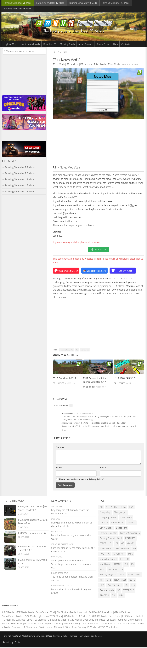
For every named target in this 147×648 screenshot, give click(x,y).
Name (59, 468)
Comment (60, 448)
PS (126, 586)
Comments (63, 406)
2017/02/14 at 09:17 (84, 414)
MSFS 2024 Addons (108, 628)
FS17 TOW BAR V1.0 (124, 379)
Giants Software (122, 549)
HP (134, 549)
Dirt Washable (106, 529)
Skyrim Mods (45, 628)
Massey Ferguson (108, 575)
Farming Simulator (66, 351)
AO (101, 508)
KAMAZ (117, 565)
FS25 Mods (128, 617)
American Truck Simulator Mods (104, 624)
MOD (122, 575)
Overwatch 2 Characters (24, 628)
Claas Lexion (126, 518)
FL (111, 544)
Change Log (105, 513)
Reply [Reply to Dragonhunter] (64, 431)
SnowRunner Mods (12, 617)
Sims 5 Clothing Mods (74, 624)
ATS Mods (68, 617)
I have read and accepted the (80, 480)
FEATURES (130, 539)
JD (128, 560)
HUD (102, 555)
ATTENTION (111, 508)
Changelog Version (108, 518)
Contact (18, 643)
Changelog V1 (120, 513)
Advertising (8, 643)
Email (103, 468)
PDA (102, 586)
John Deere (105, 565)
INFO (130, 555)
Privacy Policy (96, 480)
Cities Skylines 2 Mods (50, 624)
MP (101, 581)
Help (115, 45)
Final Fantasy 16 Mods (84, 628)
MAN (102, 570)
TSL (114, 596)
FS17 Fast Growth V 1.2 (65, 379)
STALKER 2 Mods (98, 617)
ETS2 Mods (19, 620)
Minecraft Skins (62, 628)
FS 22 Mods (74, 620)
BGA (131, 508)
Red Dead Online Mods (101, 613)
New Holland (120, 581)
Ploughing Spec (114, 586)
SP (118, 591)
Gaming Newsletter (12, 624)
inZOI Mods (8, 613)
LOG (126, 565)
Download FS (49, 45)
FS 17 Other (61, 52)
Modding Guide (67, 45)
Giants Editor (102, 45)
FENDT (103, 544)
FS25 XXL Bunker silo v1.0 (32, 534)
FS (77, 351)
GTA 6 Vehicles (122, 613)
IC (108, 555)
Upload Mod (10, 45)
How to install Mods (30, 45)
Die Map (131, 523)
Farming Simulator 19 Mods (19, 180)
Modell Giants (134, 575)
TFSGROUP (128, 591)
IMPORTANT (119, 555)
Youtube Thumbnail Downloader (124, 620)
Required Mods (107, 591)
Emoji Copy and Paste (94, 620)
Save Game (114, 617)
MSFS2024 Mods (25, 613)
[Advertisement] (98, 144)
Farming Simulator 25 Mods (19, 167)
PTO (133, 586)
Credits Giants (117, 523)
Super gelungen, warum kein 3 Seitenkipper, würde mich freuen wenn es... (71, 565)
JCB (121, 560)
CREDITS (104, 523)
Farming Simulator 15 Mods (19, 192)
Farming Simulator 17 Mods (19, 186)
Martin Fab (85, 351)
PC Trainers (30, 624)
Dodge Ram (121, 529)
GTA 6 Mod (81, 617)
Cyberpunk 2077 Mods (50, 617)
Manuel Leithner (115, 570)
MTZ (109, 581)
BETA (123, 508)
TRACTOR (104, 596)
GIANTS (130, 544)
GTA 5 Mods (129, 624)
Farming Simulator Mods (17, 3)
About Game (84, 45)
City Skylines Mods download (71, 613)
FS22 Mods (30, 617)
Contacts (125, 45)
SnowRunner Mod (45, 613)
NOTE (132, 581)
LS (132, 565)
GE (122, 544)
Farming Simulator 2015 (111, 539)
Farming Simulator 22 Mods (19, 173)
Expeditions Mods (57, 620)
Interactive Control (108, 560)
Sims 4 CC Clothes (36, 620)
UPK (121, 596)
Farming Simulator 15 (130, 534)
